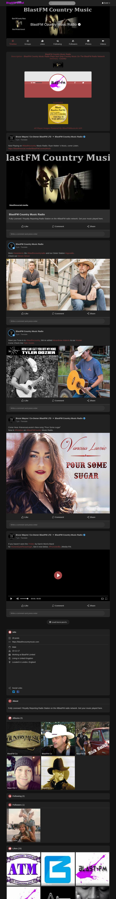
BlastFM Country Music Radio (54, 24)
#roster (79, 340)
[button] (62, 3)
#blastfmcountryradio (36, 253)
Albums (16, 718)
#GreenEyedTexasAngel (21, 547)
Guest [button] (106, 3)
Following (17, 796)
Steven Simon (24, 256)
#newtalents (18, 253)
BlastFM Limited (28, 655)
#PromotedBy (55, 547)
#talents (66, 340)
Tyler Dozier (29, 343)
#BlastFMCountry (33, 430)
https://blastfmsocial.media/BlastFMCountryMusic (29, 148)
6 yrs (17, 247)
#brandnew (58, 340)
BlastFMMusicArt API (72, 128)
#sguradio (69, 253)
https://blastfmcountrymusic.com (25, 642)
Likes (15, 848)
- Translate (23, 140)
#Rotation (19, 430)
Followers (17, 805)
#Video (31, 544)
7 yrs (17, 421)
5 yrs (17, 140)
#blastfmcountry (29, 146)
